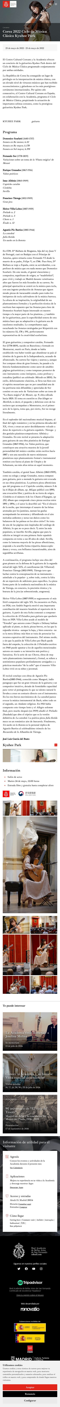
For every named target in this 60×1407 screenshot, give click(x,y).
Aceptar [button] (30, 1387)
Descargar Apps (16, 1187)
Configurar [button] (30, 1400)
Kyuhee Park (30, 745)
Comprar (23, 1207)
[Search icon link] (50, 4)
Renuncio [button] (30, 1393)
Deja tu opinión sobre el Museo (30, 1295)
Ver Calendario (16, 1168)
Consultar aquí (24, 1204)
